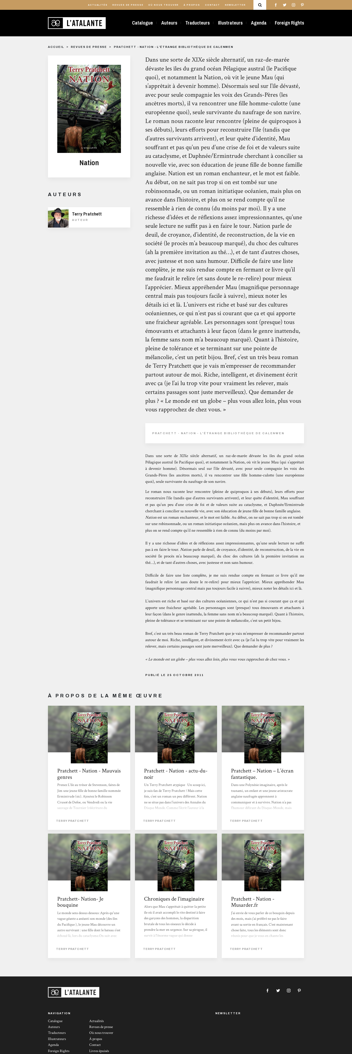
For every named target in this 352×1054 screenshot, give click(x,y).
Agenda (258, 23)
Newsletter (235, 5)
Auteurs (169, 23)
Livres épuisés (99, 1051)
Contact (212, 5)
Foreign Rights (289, 23)
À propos (192, 5)
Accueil (56, 46)
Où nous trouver (163, 5)
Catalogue (142, 23)
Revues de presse (127, 5)
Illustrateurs (230, 23)
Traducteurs (197, 23)
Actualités (98, 5)
